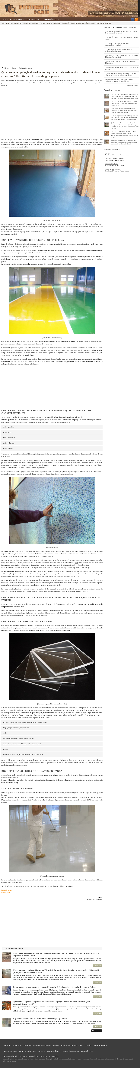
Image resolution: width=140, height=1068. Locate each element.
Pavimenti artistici (104, 23)
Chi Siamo (13, 1051)
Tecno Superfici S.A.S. (112, 169)
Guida (14, 68)
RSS (91, 1051)
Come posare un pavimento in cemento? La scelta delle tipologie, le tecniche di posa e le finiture (54, 987)
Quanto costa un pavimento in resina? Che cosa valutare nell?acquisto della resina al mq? (120, 74)
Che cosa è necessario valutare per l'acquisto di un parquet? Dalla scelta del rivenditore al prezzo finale (124, 103)
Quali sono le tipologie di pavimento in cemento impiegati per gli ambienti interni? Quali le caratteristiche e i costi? (52, 1003)
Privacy (40, 1051)
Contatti (21, 1051)
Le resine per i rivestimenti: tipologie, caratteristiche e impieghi (117, 44)
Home (5, 19)
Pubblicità (84, 1051)
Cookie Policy (31, 1051)
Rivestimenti (16, 23)
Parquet (65, 23)
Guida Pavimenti (17, 19)
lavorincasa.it (5, 892)
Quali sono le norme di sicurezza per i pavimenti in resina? (121, 38)
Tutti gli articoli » (132, 85)
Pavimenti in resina (25, 68)
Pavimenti (5, 23)
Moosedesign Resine (111, 164)
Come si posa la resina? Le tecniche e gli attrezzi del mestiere (121, 62)
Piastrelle (91, 23)
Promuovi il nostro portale (70, 1051)
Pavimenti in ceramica (31, 23)
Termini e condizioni (52, 1051)
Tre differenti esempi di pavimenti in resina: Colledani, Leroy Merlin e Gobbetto (119, 80)
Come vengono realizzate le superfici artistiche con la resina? (121, 68)
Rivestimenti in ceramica (50, 23)
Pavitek (107, 153)
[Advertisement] (52, 46)
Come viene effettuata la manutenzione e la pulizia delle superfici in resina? (121, 56)
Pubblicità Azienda (51, 19)
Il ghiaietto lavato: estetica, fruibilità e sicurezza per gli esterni (40, 1018)
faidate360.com (6, 890)
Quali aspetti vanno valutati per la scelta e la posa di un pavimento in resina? (121, 32)
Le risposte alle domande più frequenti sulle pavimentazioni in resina (119, 50)
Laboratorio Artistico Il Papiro (115, 158)
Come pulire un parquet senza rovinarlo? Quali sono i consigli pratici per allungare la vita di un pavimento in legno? (124, 110)
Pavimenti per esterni (77, 23)
